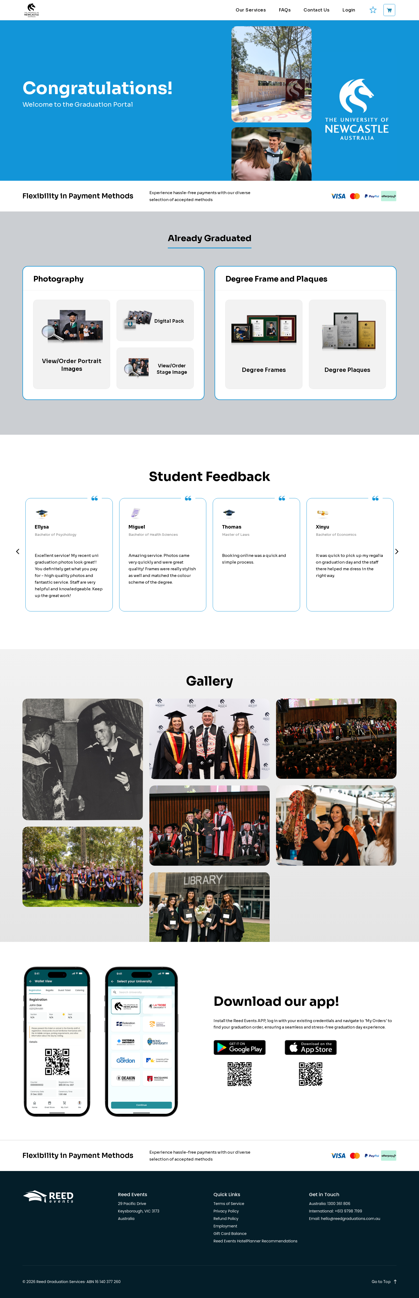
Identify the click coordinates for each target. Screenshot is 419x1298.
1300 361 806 (338, 1203)
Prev (18, 552)
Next (397, 552)
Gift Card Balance (230, 1233)
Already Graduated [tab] (209, 238)
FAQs (285, 10)
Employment (225, 1226)
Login (348, 10)
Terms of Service (229, 1203)
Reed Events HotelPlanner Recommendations (255, 1241)
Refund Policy (226, 1218)
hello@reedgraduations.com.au (350, 1218)
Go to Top (381, 1281)
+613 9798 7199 (348, 1211)
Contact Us (316, 10)
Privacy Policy (226, 1211)
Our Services (251, 10)
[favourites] (372, 10)
